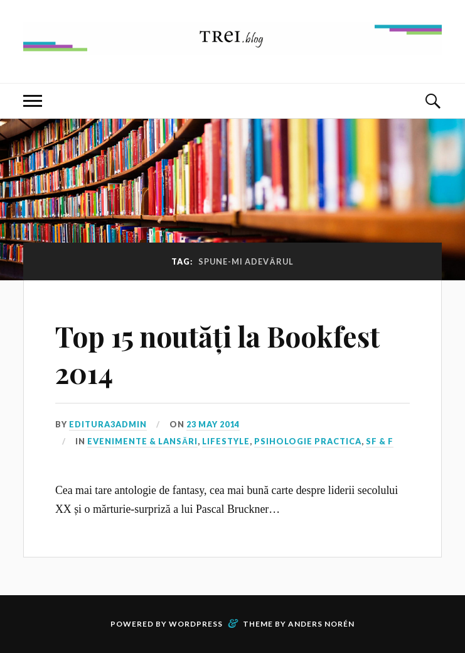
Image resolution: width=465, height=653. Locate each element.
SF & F (379, 441)
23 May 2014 (213, 424)
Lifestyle (226, 441)
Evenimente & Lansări (142, 441)
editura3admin (108, 424)
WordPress (196, 623)
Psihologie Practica (307, 441)
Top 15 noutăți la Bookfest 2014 (217, 353)
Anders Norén (321, 623)
